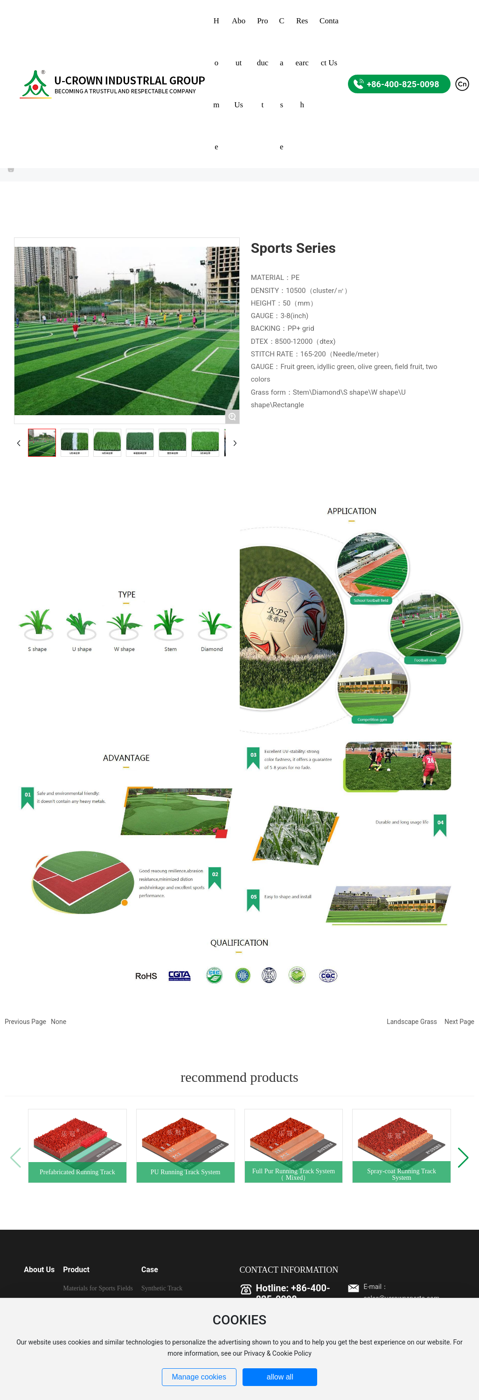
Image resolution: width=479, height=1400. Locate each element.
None (58, 1021)
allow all (280, 1377)
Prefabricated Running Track (77, 1172)
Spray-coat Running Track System (401, 1174)
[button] (463, 1158)
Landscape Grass (412, 1021)
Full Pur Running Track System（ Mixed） (293, 1174)
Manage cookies (199, 1377)
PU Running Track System (186, 1172)
